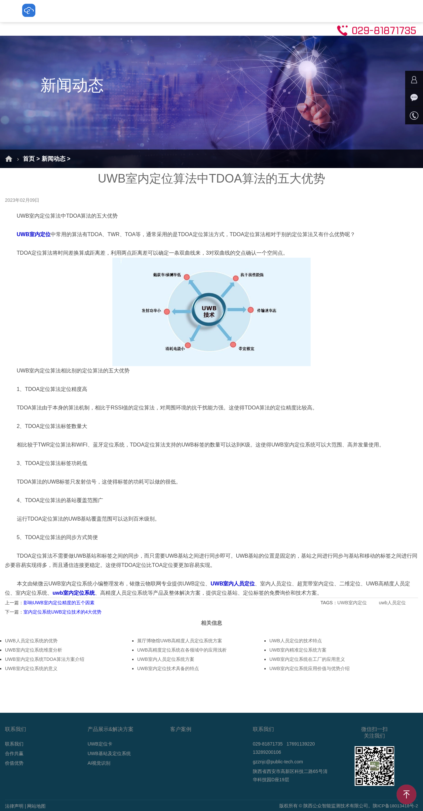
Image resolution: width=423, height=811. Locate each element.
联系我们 (381, 11)
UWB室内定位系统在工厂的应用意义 (307, 659)
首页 (82, 11)
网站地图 (36, 806)
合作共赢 (14, 753)
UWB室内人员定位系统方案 (165, 659)
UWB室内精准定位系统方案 (298, 650)
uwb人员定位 (393, 602)
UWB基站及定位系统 (211, 11)
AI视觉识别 (266, 11)
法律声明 (14, 806)
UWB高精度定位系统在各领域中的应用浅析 (182, 650)
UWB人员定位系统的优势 (31, 640)
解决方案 (115, 11)
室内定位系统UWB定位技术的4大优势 (62, 612)
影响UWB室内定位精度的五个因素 (59, 602)
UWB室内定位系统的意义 (31, 668)
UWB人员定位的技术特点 (295, 640)
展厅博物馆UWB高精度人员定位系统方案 (179, 640)
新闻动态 (306, 11)
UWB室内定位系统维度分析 (33, 650)
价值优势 (14, 763)
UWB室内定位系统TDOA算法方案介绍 (44, 659)
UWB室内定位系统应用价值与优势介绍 (309, 668)
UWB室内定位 (352, 602)
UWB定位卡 (156, 11)
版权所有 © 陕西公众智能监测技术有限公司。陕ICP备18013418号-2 (348, 806)
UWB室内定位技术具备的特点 (168, 668)
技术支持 (343, 11)
